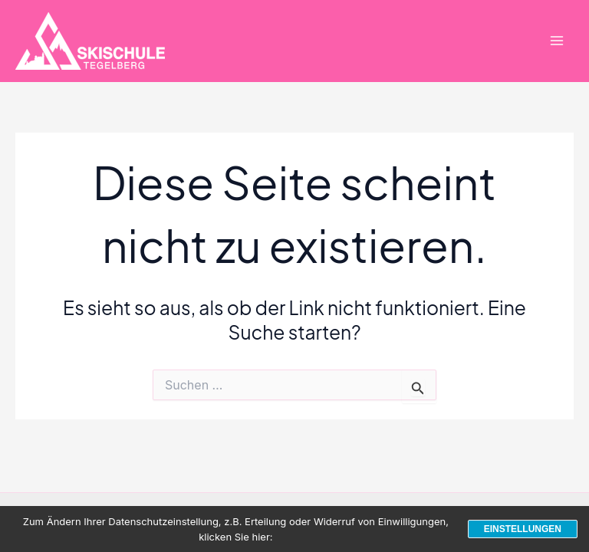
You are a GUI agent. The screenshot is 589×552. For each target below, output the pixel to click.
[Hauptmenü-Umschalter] (556, 41)
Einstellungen (522, 529)
